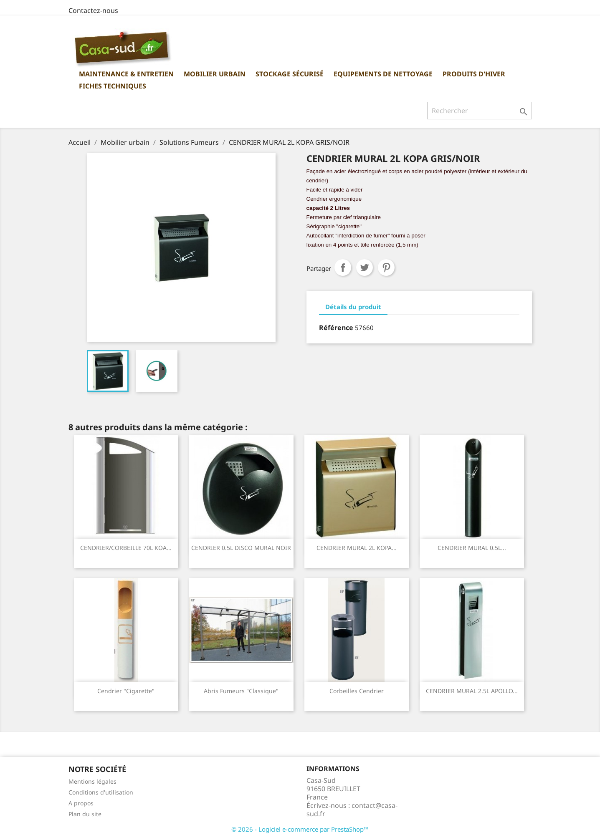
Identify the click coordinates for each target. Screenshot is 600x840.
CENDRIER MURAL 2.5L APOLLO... (472, 691)
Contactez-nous (93, 10)
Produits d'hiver (474, 73)
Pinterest (386, 267)
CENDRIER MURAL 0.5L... (472, 548)
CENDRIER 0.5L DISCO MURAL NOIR (241, 548)
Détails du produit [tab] (353, 307)
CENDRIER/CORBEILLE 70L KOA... (126, 548)
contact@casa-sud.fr (351, 809)
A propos (81, 803)
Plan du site (84, 814)
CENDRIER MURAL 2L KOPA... (356, 548)
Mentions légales (92, 781)
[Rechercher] (479, 110)
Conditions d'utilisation (100, 792)
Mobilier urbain (215, 73)
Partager (342, 267)
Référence (336, 327)
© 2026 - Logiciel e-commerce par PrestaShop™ (300, 829)
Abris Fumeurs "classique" (241, 691)
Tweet (364, 267)
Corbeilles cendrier (356, 691)
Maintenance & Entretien (126, 73)
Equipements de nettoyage (383, 73)
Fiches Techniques (112, 86)
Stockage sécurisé (290, 73)
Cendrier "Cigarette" (125, 691)
